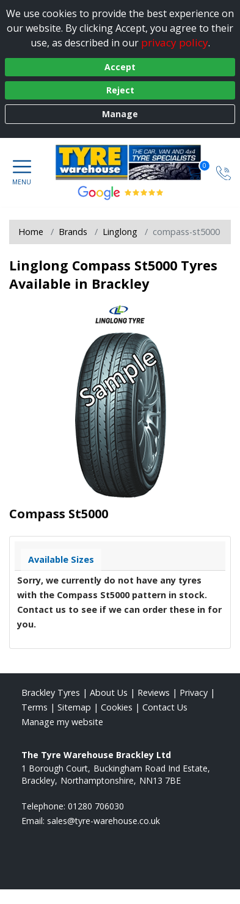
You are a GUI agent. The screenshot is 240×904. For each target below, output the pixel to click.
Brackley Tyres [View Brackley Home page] (50, 692)
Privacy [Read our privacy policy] (194, 692)
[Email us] (103, 820)
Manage (120, 114)
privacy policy (174, 42)
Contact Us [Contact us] (164, 707)
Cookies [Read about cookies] (117, 707)
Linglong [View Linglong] (120, 231)
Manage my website (62, 722)
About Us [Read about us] (109, 692)
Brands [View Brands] (73, 231)
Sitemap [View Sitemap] (74, 707)
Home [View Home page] (30, 231)
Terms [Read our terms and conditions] (34, 707)
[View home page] (134, 162)
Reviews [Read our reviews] (153, 692)
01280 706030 (96, 806)
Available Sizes (61, 559)
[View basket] (195, 172)
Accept (120, 67)
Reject (120, 90)
